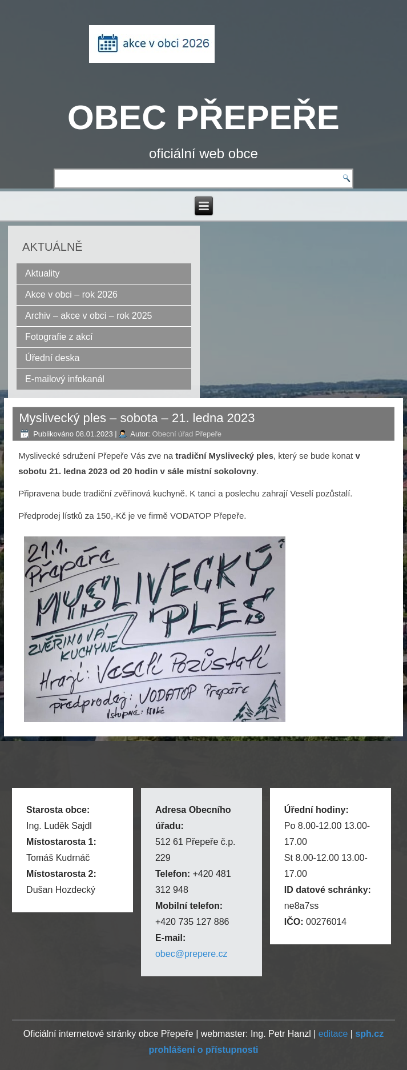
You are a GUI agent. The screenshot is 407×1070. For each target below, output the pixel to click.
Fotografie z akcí (58, 337)
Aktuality (42, 273)
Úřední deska (52, 358)
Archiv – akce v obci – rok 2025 (88, 315)
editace (333, 1034)
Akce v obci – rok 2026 (71, 294)
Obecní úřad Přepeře (186, 434)
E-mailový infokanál (64, 379)
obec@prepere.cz (191, 954)
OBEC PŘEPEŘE (203, 117)
